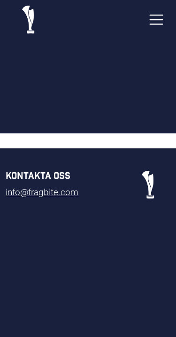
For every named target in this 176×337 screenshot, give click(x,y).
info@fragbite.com (42, 192)
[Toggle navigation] (156, 19)
